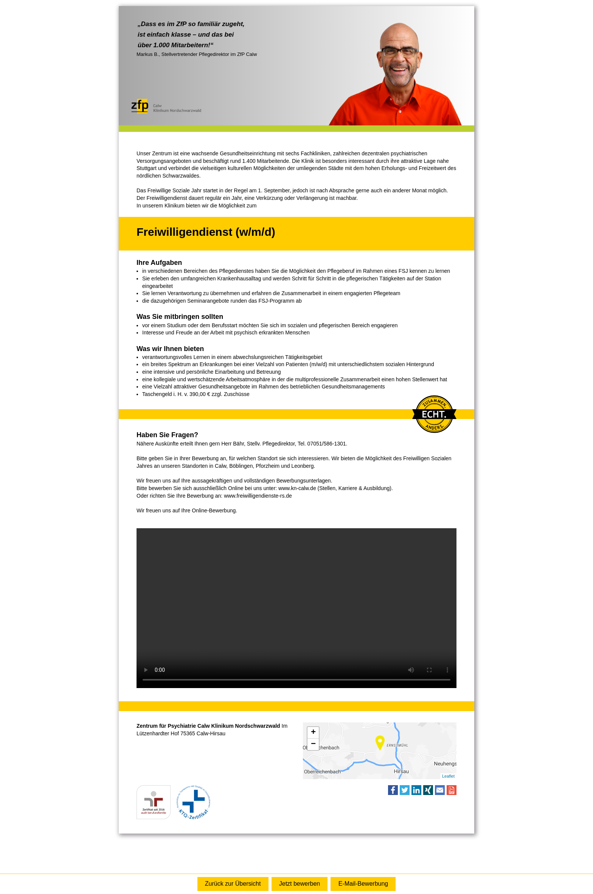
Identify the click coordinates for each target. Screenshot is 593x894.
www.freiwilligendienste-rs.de (258, 496)
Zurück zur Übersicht (233, 883)
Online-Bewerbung (300, 884)
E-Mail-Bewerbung (363, 883)
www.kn (287, 488)
